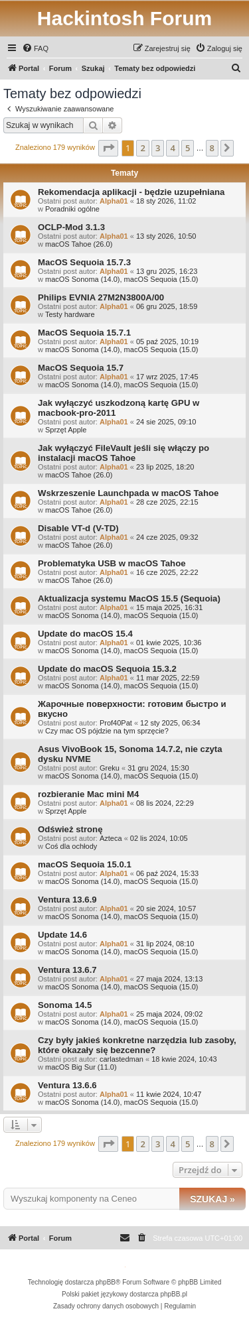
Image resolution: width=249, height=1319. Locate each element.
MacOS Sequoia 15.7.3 (84, 262)
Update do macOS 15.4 (85, 634)
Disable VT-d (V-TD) (78, 528)
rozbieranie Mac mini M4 (88, 794)
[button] (108, 148)
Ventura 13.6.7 (67, 970)
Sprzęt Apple (65, 430)
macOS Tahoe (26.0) (78, 244)
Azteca (111, 838)
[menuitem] (35, 48)
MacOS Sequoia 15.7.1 (84, 333)
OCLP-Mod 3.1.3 (71, 227)
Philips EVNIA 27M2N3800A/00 (101, 297)
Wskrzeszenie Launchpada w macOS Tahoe (128, 493)
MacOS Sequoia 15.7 (81, 368)
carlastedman (121, 1059)
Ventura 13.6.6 (67, 1085)
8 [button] (212, 148)
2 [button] (142, 148)
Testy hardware (70, 314)
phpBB (106, 1282)
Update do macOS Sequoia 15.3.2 (107, 669)
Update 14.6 (62, 935)
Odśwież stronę (70, 829)
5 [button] (187, 148)
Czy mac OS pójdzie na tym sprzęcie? (107, 731)
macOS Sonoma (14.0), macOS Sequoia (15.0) (122, 279)
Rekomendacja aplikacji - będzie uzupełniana (131, 192)
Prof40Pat (116, 723)
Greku (110, 768)
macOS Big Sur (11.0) (81, 1067)
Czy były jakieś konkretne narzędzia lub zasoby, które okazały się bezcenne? (137, 1045)
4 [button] (172, 148)
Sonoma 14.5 (65, 1005)
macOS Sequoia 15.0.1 (84, 864)
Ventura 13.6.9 (67, 900)
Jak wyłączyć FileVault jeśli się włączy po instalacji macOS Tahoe (123, 453)
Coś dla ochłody (71, 846)
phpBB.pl (173, 1294)
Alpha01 (114, 201)
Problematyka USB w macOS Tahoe (112, 563)
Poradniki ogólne (72, 209)
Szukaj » (212, 1199)
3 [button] (157, 148)
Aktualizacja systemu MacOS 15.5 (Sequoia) (129, 598)
